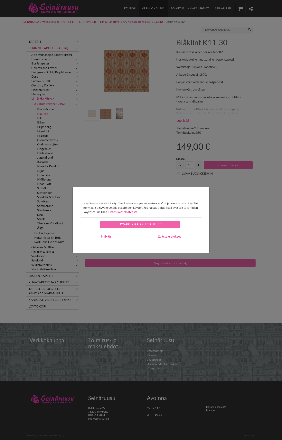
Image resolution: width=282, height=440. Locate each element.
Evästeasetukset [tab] (169, 236)
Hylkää (106, 236)
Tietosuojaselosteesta (122, 212)
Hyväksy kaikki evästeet (140, 224)
